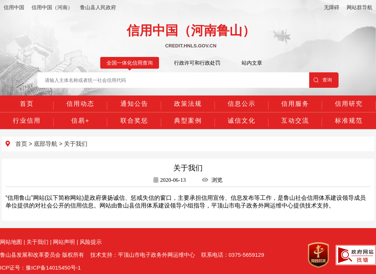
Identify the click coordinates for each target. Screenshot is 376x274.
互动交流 (295, 120)
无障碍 (331, 7)
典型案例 (188, 120)
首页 (27, 103)
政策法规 (188, 103)
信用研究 (349, 103)
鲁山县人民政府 (98, 7)
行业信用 (27, 120)
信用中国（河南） (52, 7)
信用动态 (80, 103)
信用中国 (14, 7)
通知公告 (134, 103)
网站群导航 (359, 7)
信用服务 (295, 103)
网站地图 (11, 242)
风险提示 (91, 242)
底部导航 (45, 144)
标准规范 (349, 120)
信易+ (80, 120)
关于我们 (75, 144)
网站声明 (64, 242)
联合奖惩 (134, 120)
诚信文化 (242, 120)
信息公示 (242, 103)
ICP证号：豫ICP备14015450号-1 (40, 267)
